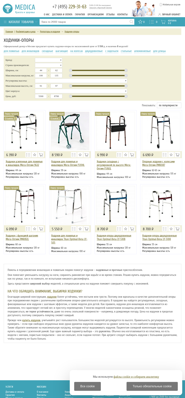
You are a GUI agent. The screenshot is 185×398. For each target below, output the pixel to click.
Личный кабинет (171, 14)
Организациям (96, 14)
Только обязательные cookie (152, 386)
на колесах (76, 51)
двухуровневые (94, 51)
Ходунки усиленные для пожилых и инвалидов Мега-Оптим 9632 (24, 163)
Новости (69, 391)
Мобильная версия (171, 4)
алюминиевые (142, 51)
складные (47, 51)
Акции (68, 395)
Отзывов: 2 (55, 118)
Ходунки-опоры (72, 31)
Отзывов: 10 (10, 118)
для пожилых (11, 51)
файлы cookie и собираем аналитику (136, 376)
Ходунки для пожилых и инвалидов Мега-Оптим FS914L (68, 163)
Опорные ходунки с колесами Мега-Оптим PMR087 (158, 163)
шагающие (62, 51)
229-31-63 (69, 7)
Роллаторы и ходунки (50, 31)
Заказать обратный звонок (100, 7)
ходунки (52, 297)
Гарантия (80, 14)
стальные (126, 51)
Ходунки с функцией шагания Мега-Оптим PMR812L (22, 237)
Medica (27, 8)
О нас (47, 14)
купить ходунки (31, 320)
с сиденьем (111, 51)
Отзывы (110, 14)
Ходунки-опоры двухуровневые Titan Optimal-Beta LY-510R (159, 237)
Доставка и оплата (62, 14)
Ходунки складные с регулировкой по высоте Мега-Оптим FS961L (114, 165)
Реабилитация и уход (25, 31)
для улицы (159, 51)
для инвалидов (30, 51)
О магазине (42, 391)
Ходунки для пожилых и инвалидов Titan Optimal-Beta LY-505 (69, 239)
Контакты (122, 14)
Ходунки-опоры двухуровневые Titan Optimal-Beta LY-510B (114, 237)
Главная (9, 31)
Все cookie (87, 386)
